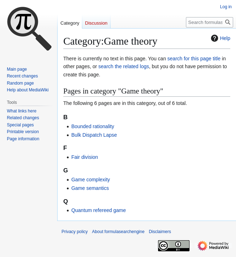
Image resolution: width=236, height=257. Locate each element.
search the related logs (123, 66)
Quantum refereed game (98, 210)
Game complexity (90, 179)
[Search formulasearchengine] (209, 22)
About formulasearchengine (118, 231)
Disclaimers (160, 231)
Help (219, 38)
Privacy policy (75, 231)
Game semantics (90, 188)
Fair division (84, 157)
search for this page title (194, 58)
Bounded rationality (92, 126)
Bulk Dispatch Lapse (94, 135)
